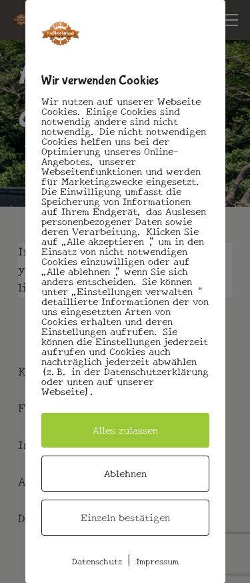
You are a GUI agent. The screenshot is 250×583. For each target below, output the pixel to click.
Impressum (157, 561)
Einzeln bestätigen (125, 518)
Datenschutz (97, 561)
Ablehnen (125, 474)
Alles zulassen (125, 430)
